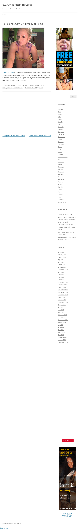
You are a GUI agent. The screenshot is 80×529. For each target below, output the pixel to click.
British (60, 124)
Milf (59, 159)
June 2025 (61, 262)
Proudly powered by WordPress (11, 523)
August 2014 (62, 322)
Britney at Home (8, 73)
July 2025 (60, 260)
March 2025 (61, 265)
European (61, 144)
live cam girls (67, 513)
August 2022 (62, 297)
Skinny (60, 184)
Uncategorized (62, 202)
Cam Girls (67, 516)
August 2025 (62, 257)
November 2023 (63, 285)
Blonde (32, 85)
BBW (59, 117)
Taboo (60, 189)
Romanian (61, 179)
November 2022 (63, 292)
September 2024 (63, 270)
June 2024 (61, 272)
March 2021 (61, 312)
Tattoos (60, 194)
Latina (60, 152)
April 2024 (61, 277)
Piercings (61, 167)
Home (4, 15)
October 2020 (62, 317)
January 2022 (62, 300)
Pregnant (61, 172)
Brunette (61, 127)
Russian (60, 182)
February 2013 (62, 337)
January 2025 (62, 267)
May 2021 (61, 310)
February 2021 (62, 315)
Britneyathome (17, 88)
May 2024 (61, 275)
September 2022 (63, 295)
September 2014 (63, 320)
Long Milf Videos (67, 515)
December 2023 (63, 282)
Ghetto (60, 147)
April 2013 (61, 335)
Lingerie (60, 154)
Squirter (60, 187)
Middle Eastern (63, 157)
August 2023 (62, 287)
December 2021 (63, 302)
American (21, 85)
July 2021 (60, 307)
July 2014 (60, 325)
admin (41, 88)
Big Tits (27, 85)
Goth (59, 149)
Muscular (61, 162)
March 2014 (61, 332)
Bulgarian (61, 132)
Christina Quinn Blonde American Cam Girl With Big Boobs (66, 227)
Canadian (61, 134)
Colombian (61, 137)
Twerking (61, 199)
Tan (59, 192)
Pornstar (61, 169)
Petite (60, 164)
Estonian (61, 142)
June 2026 (61, 252)
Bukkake (61, 129)
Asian (60, 114)
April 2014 (61, 330)
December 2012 (63, 342)
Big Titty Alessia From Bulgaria (13, 136)
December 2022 (63, 290)
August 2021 (62, 305)
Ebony (60, 139)
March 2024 (61, 280)
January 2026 (62, 255)
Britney (44, 85)
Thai (59, 197)
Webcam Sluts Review (17, 5)
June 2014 (61, 327)
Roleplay (61, 177)
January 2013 (62, 340)
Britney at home (7, 88)
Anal (59, 112)
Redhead (61, 174)
